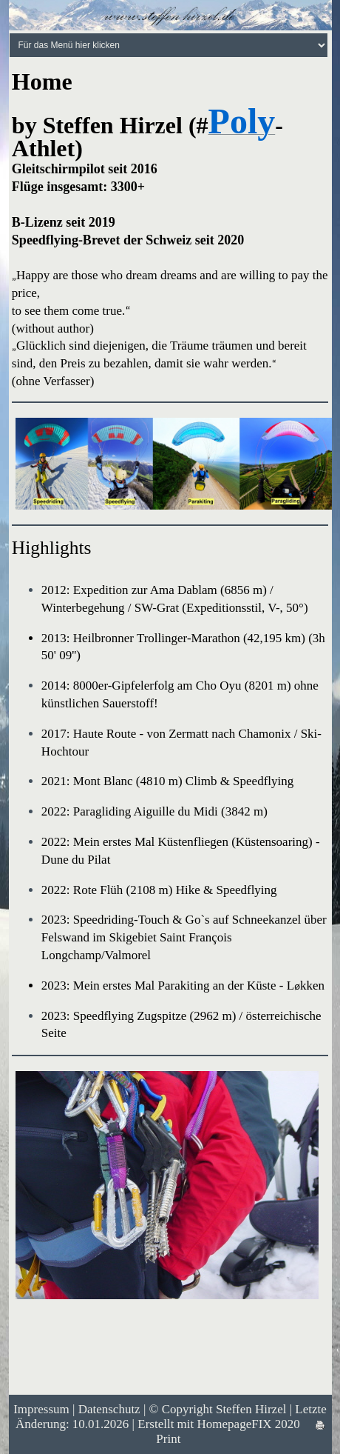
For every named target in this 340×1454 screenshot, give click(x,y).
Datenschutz (109, 1409)
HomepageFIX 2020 (248, 1424)
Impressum (41, 1409)
